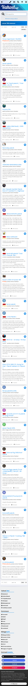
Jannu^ (4, 65)
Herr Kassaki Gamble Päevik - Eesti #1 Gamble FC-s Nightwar (13, 190)
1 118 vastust (16, 101)
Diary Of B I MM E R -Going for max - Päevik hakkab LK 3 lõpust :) (13, 366)
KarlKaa (4, 392)
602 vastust (14, 271)
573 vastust (15, 205)
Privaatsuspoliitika (5, 680)
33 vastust (16, 461)
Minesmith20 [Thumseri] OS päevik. (12, 497)
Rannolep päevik (8, 148)
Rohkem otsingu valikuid (11, 18)
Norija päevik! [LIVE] (9, 391)
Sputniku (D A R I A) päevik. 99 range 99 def (13, 415)
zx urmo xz (5, 257)
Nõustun (14, 683)
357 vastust (14, 554)
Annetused (4, 605)
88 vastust (14, 504)
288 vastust (15, 245)
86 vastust (16, 488)
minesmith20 (5, 215)
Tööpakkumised (6, 598)
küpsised (14, 674)
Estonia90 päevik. (8, 513)
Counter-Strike (5, 637)
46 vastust (14, 577)
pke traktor (5, 318)
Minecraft (4, 639)
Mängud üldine (5, 635)
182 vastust (15, 420)
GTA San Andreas (6, 646)
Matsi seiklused (11, 237)
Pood (3, 621)
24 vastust (16, 527)
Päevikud (19, 40)
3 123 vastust (16, 55)
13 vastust (16, 405)
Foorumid (4, 614)
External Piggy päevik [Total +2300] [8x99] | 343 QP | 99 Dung (12, 471)
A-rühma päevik (8, 562)
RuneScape (4, 641)
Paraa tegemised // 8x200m (12, 39)
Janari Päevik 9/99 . (9, 428)
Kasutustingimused (18, 679)
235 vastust (17, 331)
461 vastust (13, 296)
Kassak (4, 192)
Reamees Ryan (6, 149)
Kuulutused (4, 626)
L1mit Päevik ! (11, 317)
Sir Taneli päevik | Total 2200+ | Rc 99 (12, 84)
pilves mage (5, 430)
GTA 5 (3, 644)
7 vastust (14, 181)
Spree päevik (10, 304)
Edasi (23, 27)
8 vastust (16, 139)
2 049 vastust (14, 228)
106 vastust (15, 308)
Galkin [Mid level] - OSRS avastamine (12, 127)
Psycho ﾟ (4, 343)
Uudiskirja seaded (6, 607)
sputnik (4, 417)
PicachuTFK (6, 109)
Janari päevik (6, 63)
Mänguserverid (5, 623)
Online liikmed (5, 596)
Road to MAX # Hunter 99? (11, 280)
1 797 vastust (15, 75)
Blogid (3, 619)
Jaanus (4, 111)
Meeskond (4, 594)
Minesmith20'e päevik (14, 214)
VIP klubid (4, 601)
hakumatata (5, 166)
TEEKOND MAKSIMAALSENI (11, 165)
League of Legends (6, 648)
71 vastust (17, 156)
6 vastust (16, 118)
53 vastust (14, 356)
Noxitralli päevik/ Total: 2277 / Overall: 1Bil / (12, 254)
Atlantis (4, 456)
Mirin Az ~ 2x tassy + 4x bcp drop (14, 340)
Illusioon (4, 369)
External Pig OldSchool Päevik (12, 453)
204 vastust (17, 444)
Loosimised (4, 628)
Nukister (4, 130)
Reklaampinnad (5, 603)
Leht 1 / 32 (14, 27)
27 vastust (14, 382)
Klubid (3, 616)
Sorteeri (24, 29)
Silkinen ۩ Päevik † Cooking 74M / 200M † (13, 537)
